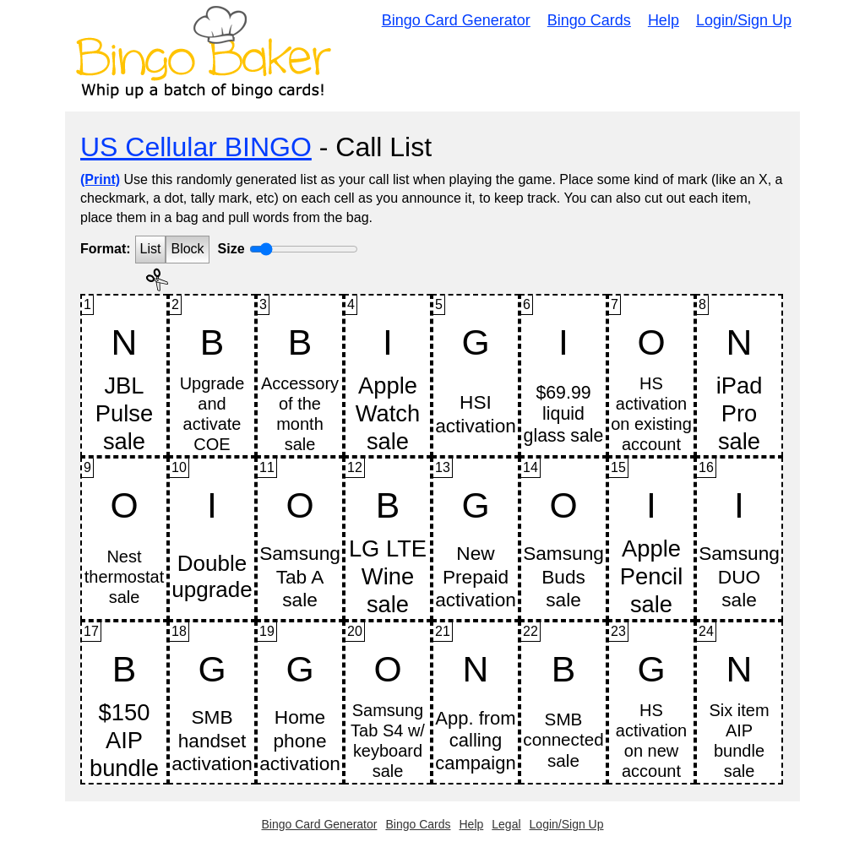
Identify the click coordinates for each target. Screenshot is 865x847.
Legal (506, 824)
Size (231, 249)
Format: (105, 249)
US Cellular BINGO (196, 147)
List (150, 249)
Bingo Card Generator (456, 20)
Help (663, 20)
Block (187, 249)
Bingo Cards (589, 20)
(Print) (100, 179)
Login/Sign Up (744, 20)
